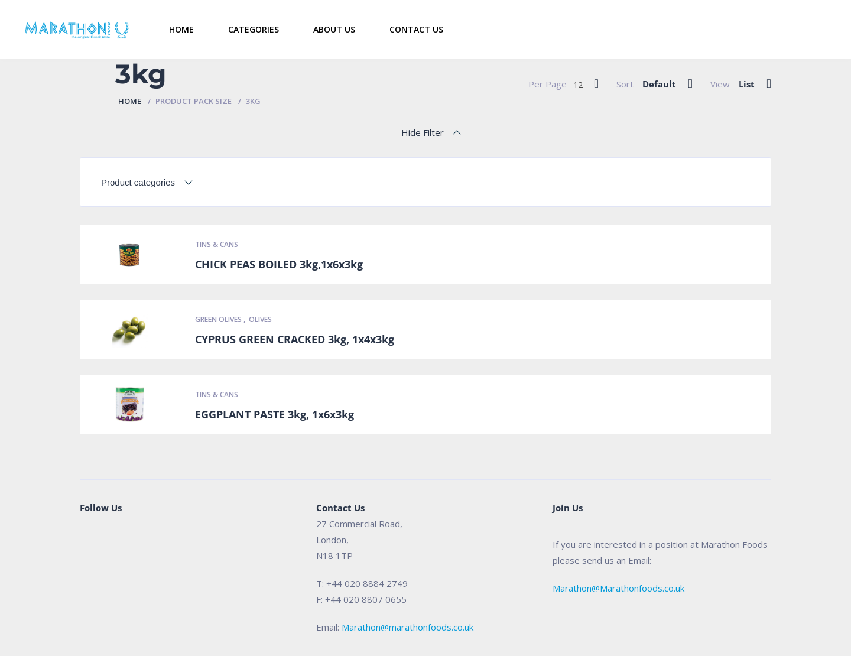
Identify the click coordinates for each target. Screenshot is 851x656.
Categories (253, 29)
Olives (260, 319)
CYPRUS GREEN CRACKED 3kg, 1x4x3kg (294, 339)
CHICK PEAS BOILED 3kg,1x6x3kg (279, 264)
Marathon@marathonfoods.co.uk (407, 627)
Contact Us (416, 29)
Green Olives (219, 319)
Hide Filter (422, 132)
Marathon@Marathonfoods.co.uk (618, 588)
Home (181, 29)
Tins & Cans (216, 244)
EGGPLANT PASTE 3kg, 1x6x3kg (274, 414)
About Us (334, 29)
